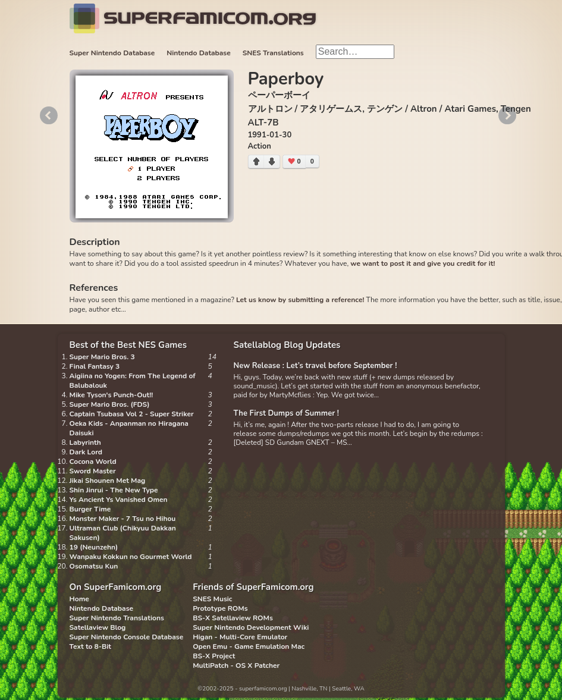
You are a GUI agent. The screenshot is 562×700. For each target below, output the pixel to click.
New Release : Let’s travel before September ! (315, 365)
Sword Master (93, 471)
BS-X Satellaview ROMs (233, 618)
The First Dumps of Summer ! (287, 413)
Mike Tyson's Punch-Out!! (111, 395)
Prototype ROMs (220, 608)
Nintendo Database (199, 53)
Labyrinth (85, 442)
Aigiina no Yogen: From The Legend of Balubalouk (133, 380)
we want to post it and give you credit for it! (422, 263)
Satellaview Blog (98, 627)
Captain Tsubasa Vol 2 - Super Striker (132, 414)
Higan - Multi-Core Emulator (240, 637)
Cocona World (93, 461)
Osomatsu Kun (94, 566)
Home (79, 599)
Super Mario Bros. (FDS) (110, 404)
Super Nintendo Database (112, 53)
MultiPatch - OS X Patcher (236, 665)
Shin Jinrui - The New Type (114, 490)
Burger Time (90, 509)
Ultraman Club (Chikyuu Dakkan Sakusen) (123, 532)
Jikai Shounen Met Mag (108, 480)
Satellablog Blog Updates (287, 345)
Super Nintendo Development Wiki (251, 627)
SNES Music (212, 599)
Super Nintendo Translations (117, 618)
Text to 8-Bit (90, 646)
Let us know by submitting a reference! (300, 300)
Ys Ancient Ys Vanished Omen (119, 499)
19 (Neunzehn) (94, 547)
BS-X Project (214, 656)
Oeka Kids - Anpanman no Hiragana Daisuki (129, 428)
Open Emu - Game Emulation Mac (248, 646)
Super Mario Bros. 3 (102, 357)
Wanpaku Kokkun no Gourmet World (131, 556)
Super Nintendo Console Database (127, 637)
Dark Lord (86, 452)
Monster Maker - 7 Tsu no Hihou (123, 518)
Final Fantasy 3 (95, 366)
